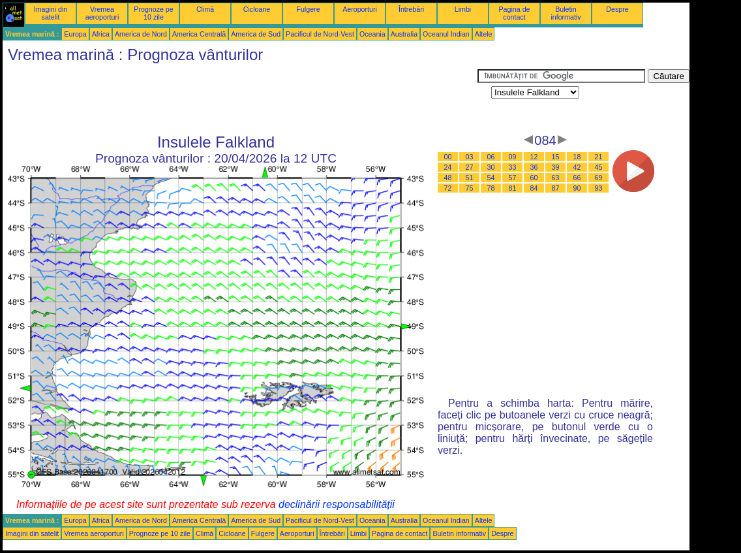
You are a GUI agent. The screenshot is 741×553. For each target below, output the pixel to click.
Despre (617, 9)
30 (491, 167)
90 (577, 188)
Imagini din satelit (51, 13)
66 (577, 178)
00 (448, 157)
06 (491, 157)
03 (470, 157)
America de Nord (141, 34)
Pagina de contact (514, 13)
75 (470, 188)
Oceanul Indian (446, 34)
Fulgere (308, 9)
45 (599, 167)
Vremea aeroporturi (102, 13)
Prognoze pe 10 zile (153, 13)
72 (448, 188)
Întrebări (411, 9)
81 (513, 188)
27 (470, 167)
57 (513, 178)
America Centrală (199, 34)
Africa (101, 34)
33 (513, 167)
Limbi (463, 9)
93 (599, 188)
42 (577, 167)
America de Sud (255, 34)
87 (556, 188)
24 (448, 167)
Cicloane (256, 9)
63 (556, 178)
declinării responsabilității (337, 504)
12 (534, 157)
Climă (205, 9)
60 (534, 178)
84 (534, 188)
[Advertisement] (240, 98)
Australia (404, 34)
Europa (75, 34)
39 (556, 167)
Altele (483, 34)
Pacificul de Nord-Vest (320, 34)
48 (448, 178)
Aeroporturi (359, 9)
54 (491, 178)
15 (556, 157)
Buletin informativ (566, 13)
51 (470, 178)
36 (534, 167)
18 (577, 157)
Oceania (372, 34)
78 (491, 188)
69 (599, 178)
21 (599, 157)
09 (513, 157)
